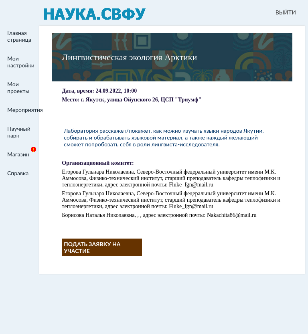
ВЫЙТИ (286, 12)
